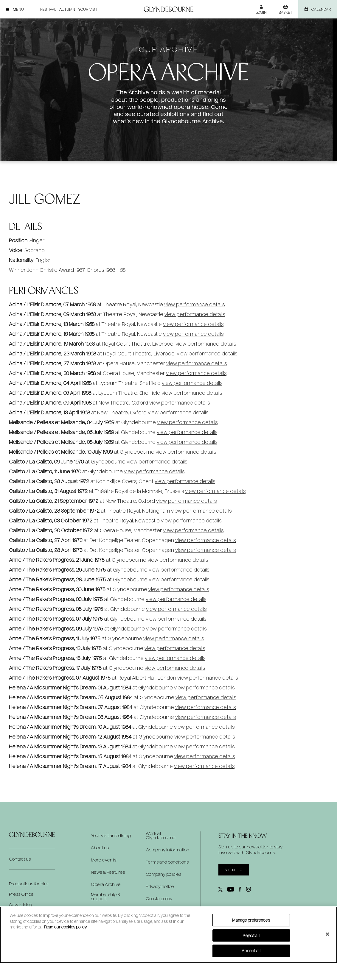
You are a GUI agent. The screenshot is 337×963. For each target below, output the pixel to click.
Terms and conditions (167, 862)
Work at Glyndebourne (161, 835)
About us (100, 848)
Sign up (233, 869)
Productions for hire (29, 883)
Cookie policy (159, 899)
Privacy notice (160, 886)
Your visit (88, 9)
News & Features (108, 872)
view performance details (194, 304)
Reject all (251, 935)
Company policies (163, 874)
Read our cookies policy (65, 926)
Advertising (20, 904)
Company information (167, 850)
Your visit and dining (111, 836)
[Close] (327, 934)
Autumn (67, 9)
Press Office (21, 894)
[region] (168, 934)
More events (103, 860)
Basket (285, 12)
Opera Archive (106, 884)
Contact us (20, 859)
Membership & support (105, 896)
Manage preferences (251, 920)
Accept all (251, 950)
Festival (48, 9)
